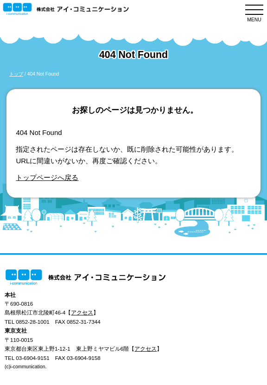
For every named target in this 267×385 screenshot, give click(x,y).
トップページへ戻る (47, 177)
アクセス (82, 312)
